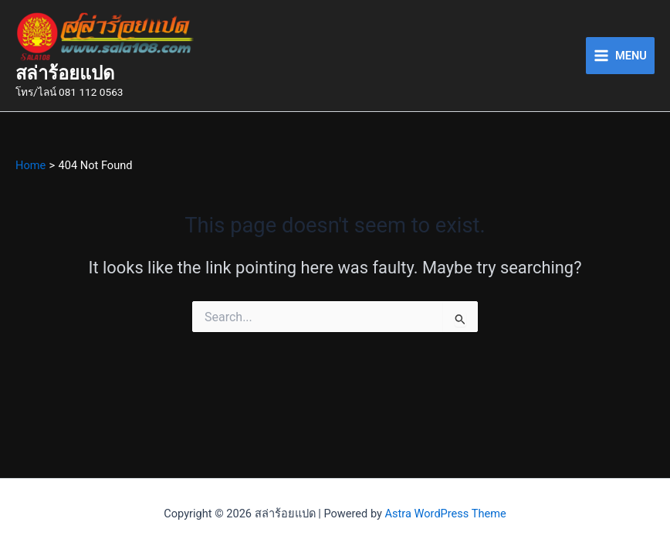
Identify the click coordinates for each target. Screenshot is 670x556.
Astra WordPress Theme (445, 513)
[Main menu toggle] (620, 55)
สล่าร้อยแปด (64, 73)
